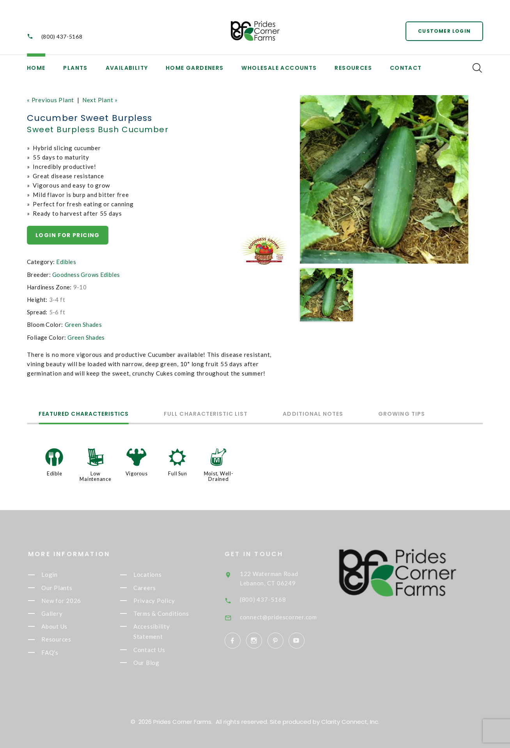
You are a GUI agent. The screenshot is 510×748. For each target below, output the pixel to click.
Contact (406, 68)
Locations (154, 574)
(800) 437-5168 (62, 36)
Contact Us (156, 649)
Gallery (58, 613)
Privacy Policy (160, 600)
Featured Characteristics (84, 414)
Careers (151, 587)
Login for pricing (67, 235)
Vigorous (137, 473)
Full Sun (177, 473)
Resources (353, 68)
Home (36, 68)
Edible (54, 473)
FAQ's (56, 652)
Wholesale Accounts (279, 68)
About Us (61, 626)
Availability (127, 68)
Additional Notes (313, 414)
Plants (75, 68)
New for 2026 (67, 600)
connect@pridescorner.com (287, 616)
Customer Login (444, 31)
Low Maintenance (95, 476)
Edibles (66, 261)
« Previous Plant (50, 99)
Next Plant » (100, 99)
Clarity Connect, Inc (349, 722)
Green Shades (83, 324)
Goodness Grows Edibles (86, 274)
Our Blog (153, 662)
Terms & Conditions (167, 613)
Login (56, 574)
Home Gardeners (195, 68)
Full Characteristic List (206, 414)
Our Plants (63, 587)
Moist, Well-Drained (219, 476)
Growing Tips (401, 414)
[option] (384, 179)
